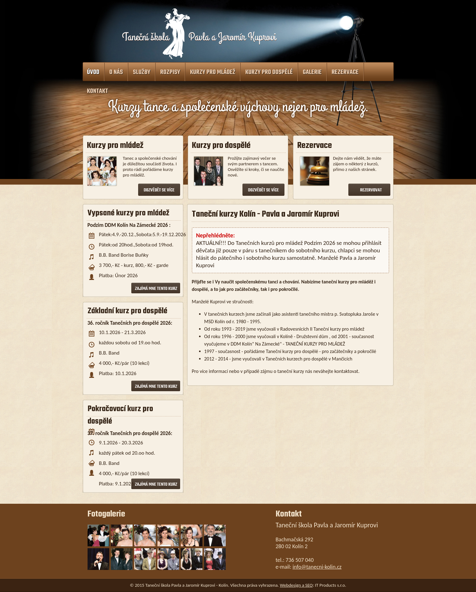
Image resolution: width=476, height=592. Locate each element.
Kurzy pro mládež (212, 72)
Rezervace (345, 72)
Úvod (93, 72)
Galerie (312, 72)
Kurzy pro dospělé (269, 72)
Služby (141, 72)
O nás (116, 72)
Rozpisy (170, 72)
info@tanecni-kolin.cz (317, 566)
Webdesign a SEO (296, 585)
